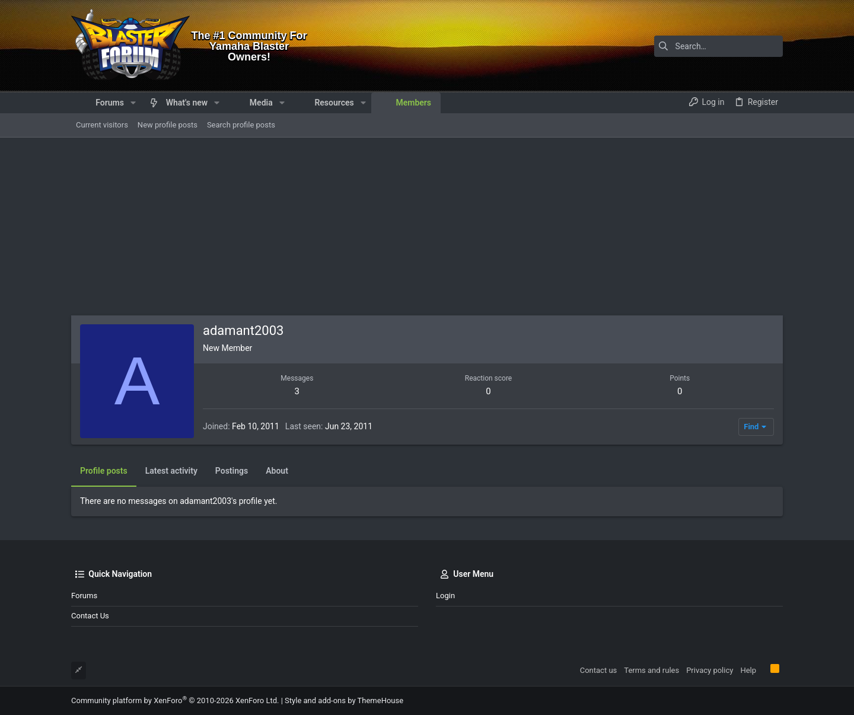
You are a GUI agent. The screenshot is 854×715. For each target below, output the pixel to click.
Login (445, 595)
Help (748, 670)
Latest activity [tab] (171, 470)
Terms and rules (651, 670)
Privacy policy (709, 670)
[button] (133, 102)
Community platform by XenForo (175, 700)
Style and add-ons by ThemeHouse (344, 700)
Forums (84, 595)
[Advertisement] (427, 226)
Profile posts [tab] (104, 470)
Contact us (90, 615)
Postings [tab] (231, 470)
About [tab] (277, 470)
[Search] (709, 46)
